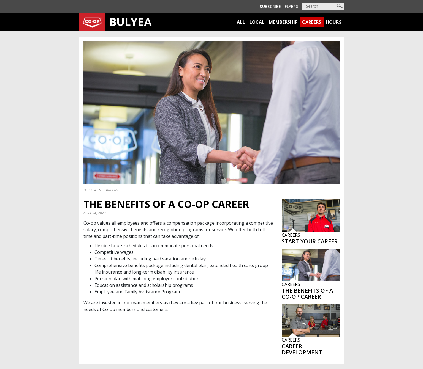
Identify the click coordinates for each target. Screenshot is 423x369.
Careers (311, 22)
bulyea (89, 189)
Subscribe (270, 6)
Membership (283, 22)
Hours (334, 22)
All (241, 22)
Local (257, 22)
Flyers (291, 6)
